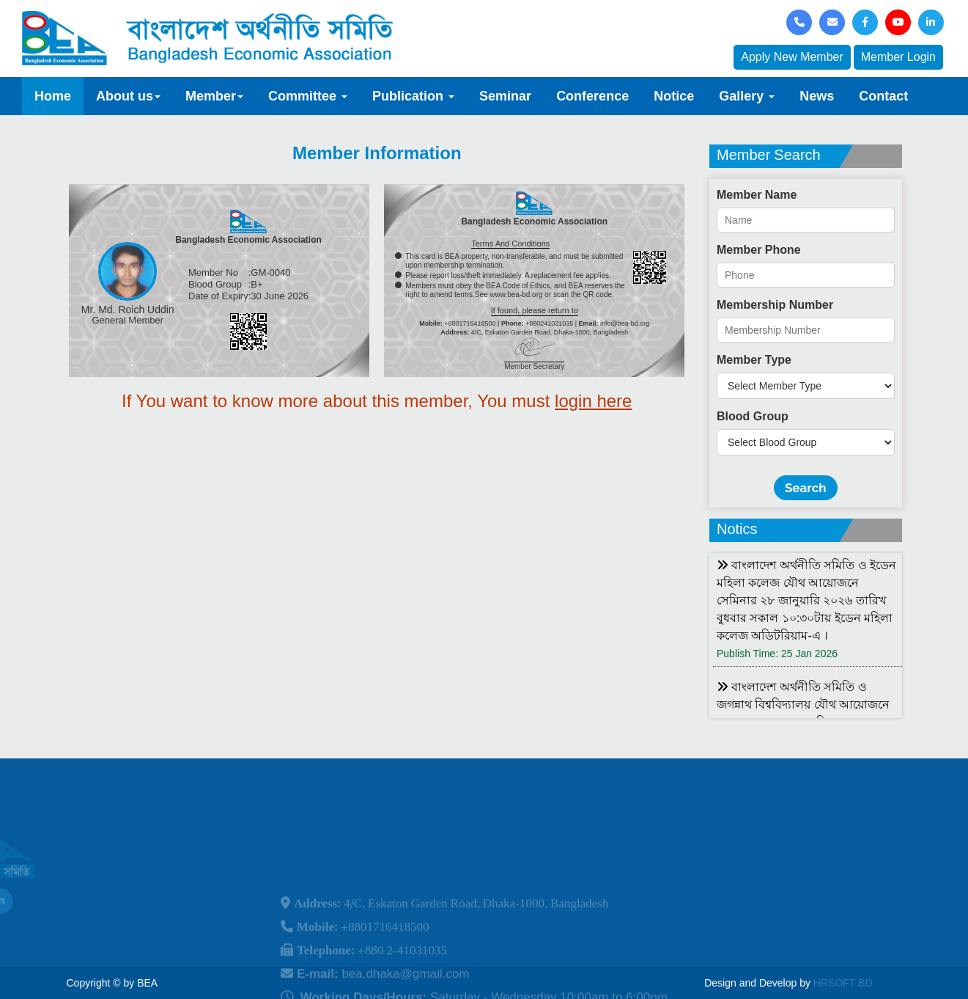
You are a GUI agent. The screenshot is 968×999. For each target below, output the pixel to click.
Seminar (505, 96)
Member (214, 96)
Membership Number (775, 305)
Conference (592, 96)
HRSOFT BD (843, 983)
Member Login (898, 57)
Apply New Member (792, 57)
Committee (307, 96)
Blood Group (752, 416)
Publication (413, 96)
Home (52, 96)
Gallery (747, 96)
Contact (883, 96)
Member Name (757, 195)
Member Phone (759, 250)
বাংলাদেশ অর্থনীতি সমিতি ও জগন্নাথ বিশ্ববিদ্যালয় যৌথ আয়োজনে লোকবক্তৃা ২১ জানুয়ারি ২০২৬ (803, 704)
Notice (674, 96)
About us (128, 96)
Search (806, 487)
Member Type (754, 360)
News (816, 96)
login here (593, 401)
